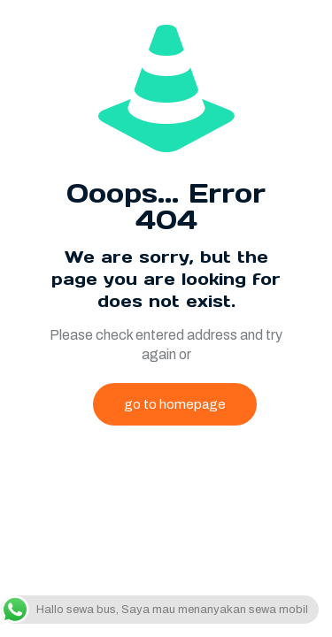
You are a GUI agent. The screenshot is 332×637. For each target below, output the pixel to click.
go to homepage (175, 404)
